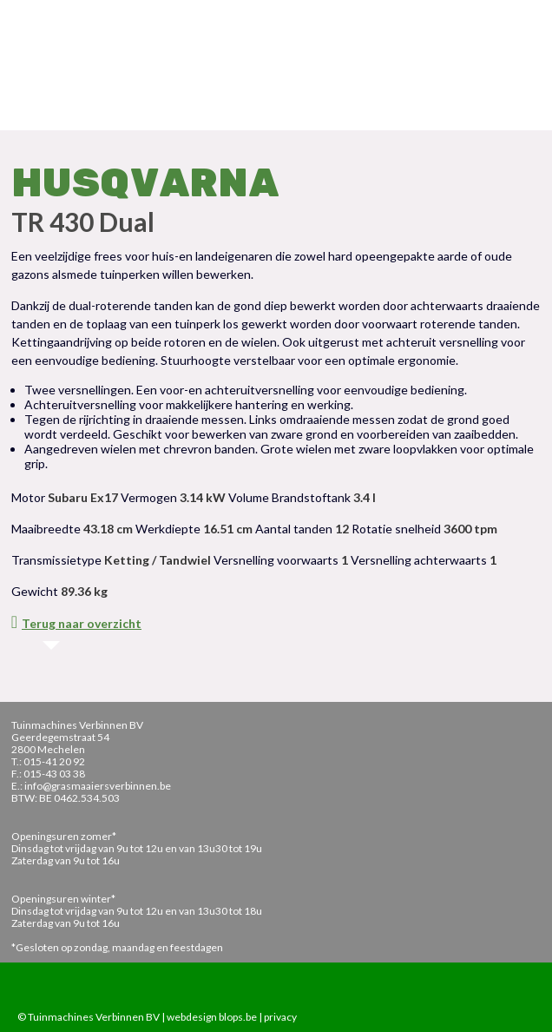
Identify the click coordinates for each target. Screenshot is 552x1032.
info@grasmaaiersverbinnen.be (97, 785)
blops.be (238, 1016)
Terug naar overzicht (76, 623)
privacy (280, 1016)
